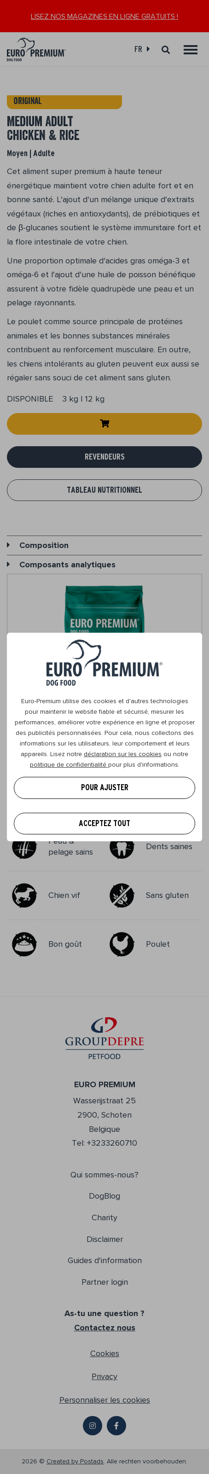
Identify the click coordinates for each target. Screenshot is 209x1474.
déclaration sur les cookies (123, 754)
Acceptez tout (104, 823)
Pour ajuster (104, 787)
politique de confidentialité (69, 765)
